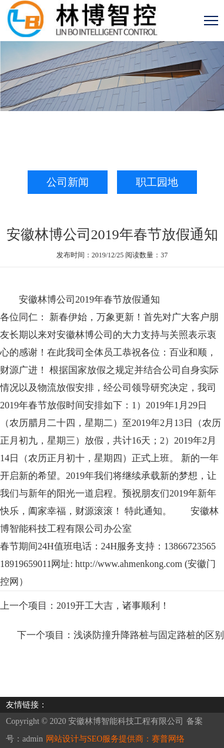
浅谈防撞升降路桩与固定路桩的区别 (148, 635)
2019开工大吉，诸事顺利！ (112, 606)
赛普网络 (168, 738)
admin (32, 738)
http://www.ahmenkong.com (128, 564)
